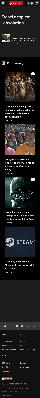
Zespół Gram (7, 341)
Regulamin (6, 345)
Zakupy (23, 363)
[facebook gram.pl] (11, 326)
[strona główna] (16, 3)
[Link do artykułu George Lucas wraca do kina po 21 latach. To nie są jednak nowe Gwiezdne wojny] (20, 149)
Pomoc (22, 341)
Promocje (5, 371)
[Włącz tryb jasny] (30, 3)
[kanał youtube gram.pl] (17, 326)
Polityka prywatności (10, 349)
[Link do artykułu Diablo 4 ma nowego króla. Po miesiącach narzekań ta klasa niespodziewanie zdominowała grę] (20, 97)
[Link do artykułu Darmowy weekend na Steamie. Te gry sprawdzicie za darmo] (20, 250)
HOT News (6, 363)
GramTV (5, 367)
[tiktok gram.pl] (5, 326)
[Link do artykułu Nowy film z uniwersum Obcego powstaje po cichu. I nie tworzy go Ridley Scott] (20, 200)
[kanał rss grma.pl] (34, 326)
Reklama (23, 345)
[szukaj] (3, 3)
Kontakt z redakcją (27, 349)
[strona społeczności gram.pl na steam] (28, 326)
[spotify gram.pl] (23, 326)
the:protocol (24, 367)
